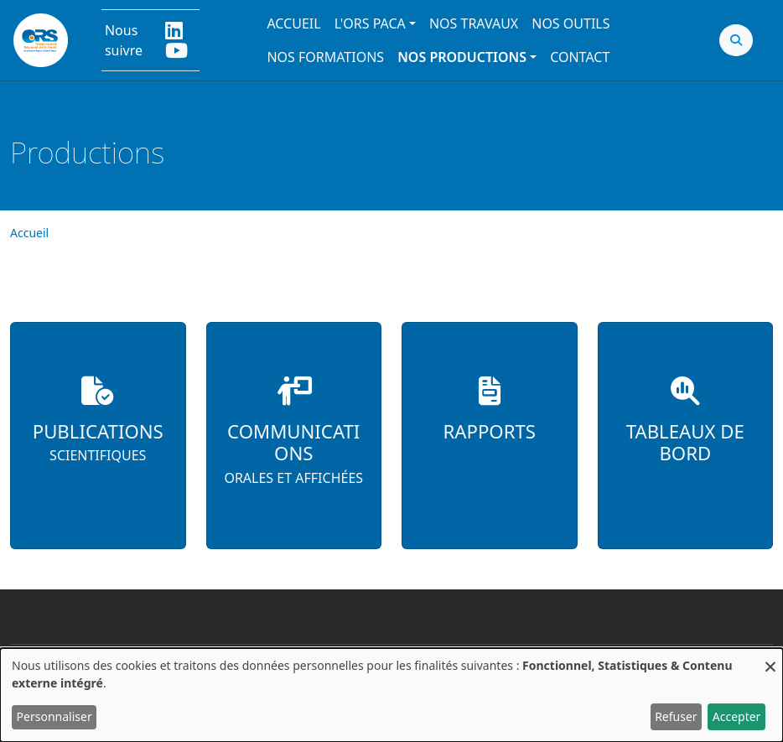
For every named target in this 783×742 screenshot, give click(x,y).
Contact (579, 57)
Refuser (676, 716)
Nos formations (325, 57)
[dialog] (391, 695)
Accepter (737, 716)
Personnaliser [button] (54, 716)
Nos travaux (473, 23)
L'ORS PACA (370, 23)
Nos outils (570, 23)
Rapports (489, 431)
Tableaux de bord (685, 442)
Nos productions (461, 57)
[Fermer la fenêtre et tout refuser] (770, 658)
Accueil (293, 23)
